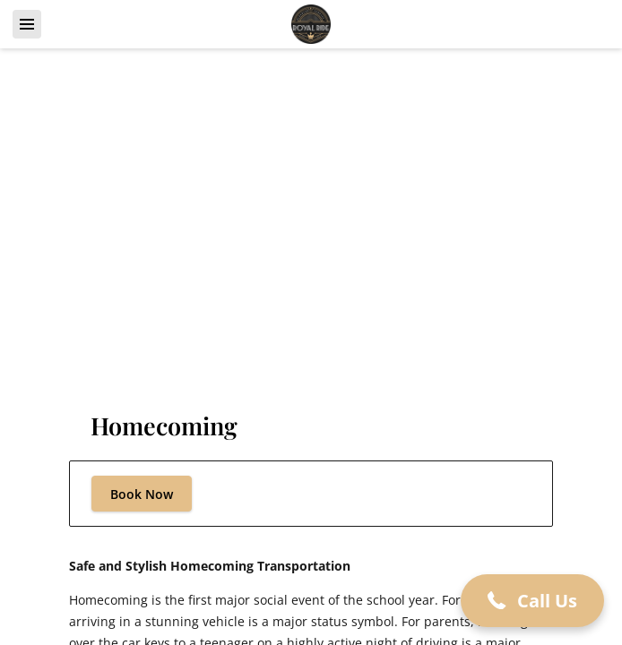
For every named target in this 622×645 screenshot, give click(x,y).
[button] (532, 601)
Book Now (141, 494)
